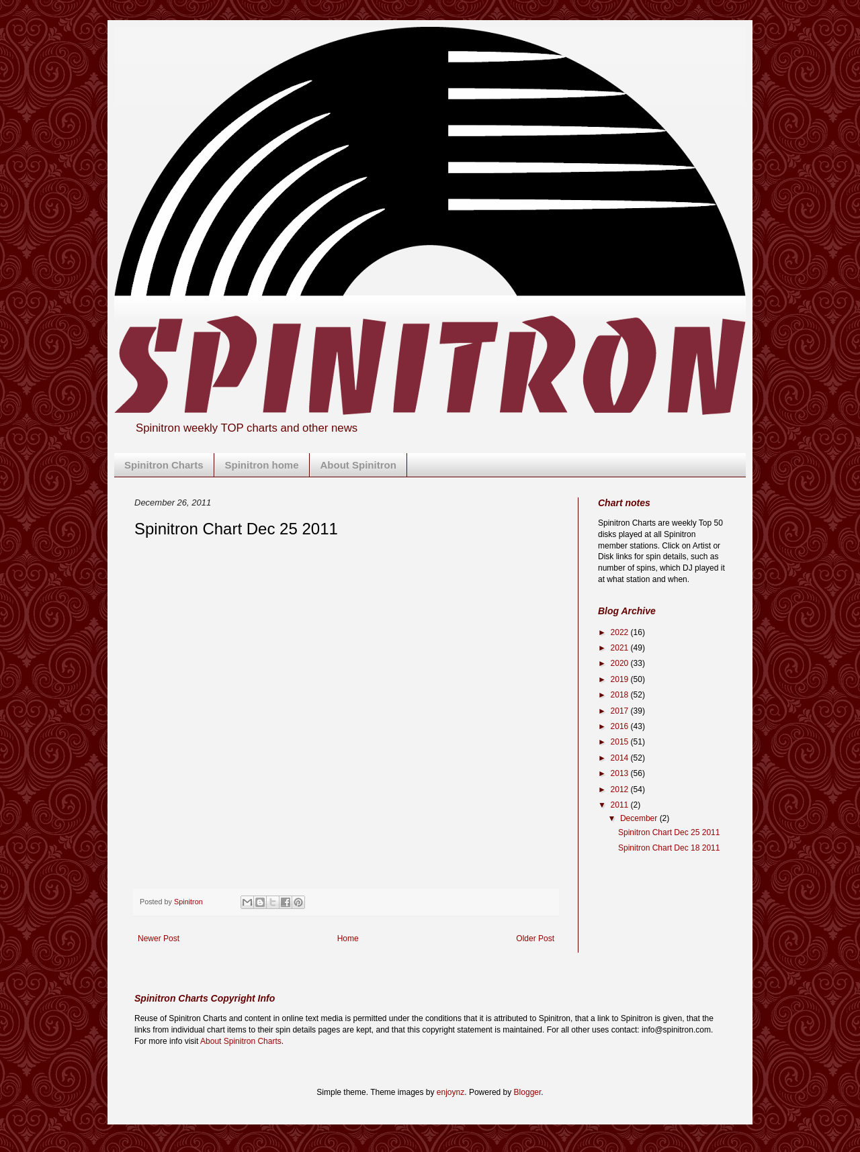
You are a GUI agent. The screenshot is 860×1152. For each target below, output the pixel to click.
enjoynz (450, 1092)
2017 (621, 711)
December (640, 818)
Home (348, 938)
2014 (621, 758)
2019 (621, 679)
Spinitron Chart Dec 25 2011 (669, 832)
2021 (621, 648)
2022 (621, 632)
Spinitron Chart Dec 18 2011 (669, 848)
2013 (621, 773)
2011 (621, 805)
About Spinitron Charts (241, 1041)
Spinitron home (262, 465)
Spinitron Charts (164, 465)
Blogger (528, 1092)
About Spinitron (358, 465)
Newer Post (158, 938)
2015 (621, 742)
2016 (621, 726)
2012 (621, 789)
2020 (621, 663)
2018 (621, 695)
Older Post (535, 938)
